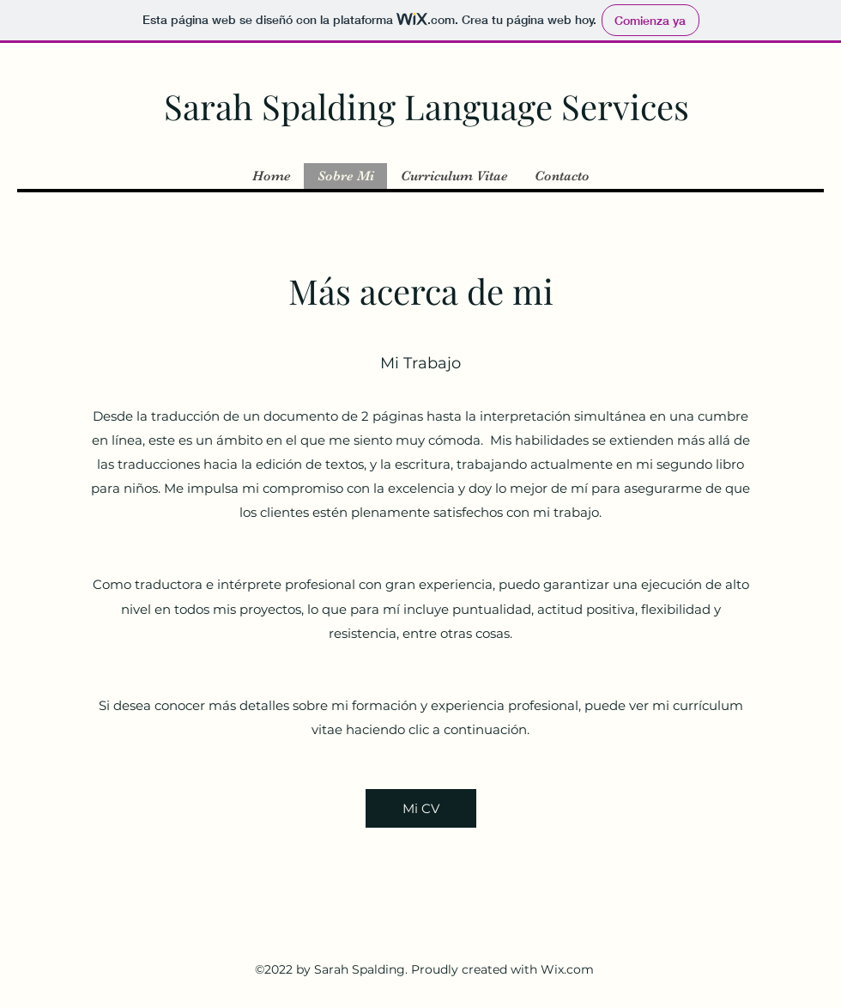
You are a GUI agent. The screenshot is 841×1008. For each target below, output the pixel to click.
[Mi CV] (421, 808)
